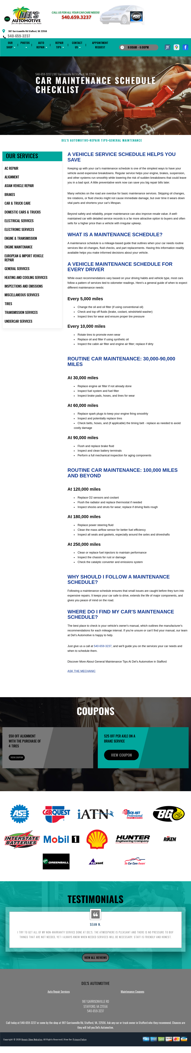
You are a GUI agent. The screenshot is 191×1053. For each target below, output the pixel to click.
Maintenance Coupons (132, 1013)
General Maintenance (125, 156)
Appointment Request (100, 45)
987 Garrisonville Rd (64, 74)
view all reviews (95, 978)
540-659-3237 (19, 36)
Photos (25, 43)
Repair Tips (59, 45)
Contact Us (77, 45)
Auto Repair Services (59, 1013)
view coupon (26, 775)
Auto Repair (40, 45)
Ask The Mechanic (82, 686)
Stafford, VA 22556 (85, 74)
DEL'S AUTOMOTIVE (75, 156)
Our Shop (9, 45)
